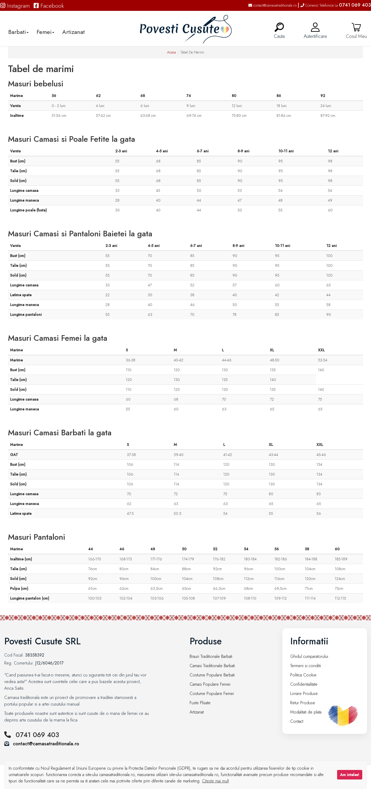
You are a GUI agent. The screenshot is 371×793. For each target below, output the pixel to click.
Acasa (171, 52)
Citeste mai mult (215, 781)
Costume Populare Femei (212, 693)
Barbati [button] (18, 32)
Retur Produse (302, 703)
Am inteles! (349, 774)
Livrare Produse (304, 693)
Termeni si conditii (305, 666)
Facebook (49, 5)
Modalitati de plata (305, 712)
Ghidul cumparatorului (309, 656)
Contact (296, 721)
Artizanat (73, 32)
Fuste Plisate (200, 703)
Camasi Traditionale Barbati (212, 666)
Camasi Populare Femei (210, 684)
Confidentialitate (304, 684)
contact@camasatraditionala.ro (272, 5)
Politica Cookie (303, 675)
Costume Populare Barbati (212, 675)
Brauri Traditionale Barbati (211, 656)
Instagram (15, 5)
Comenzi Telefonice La (336, 5)
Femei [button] (45, 32)
